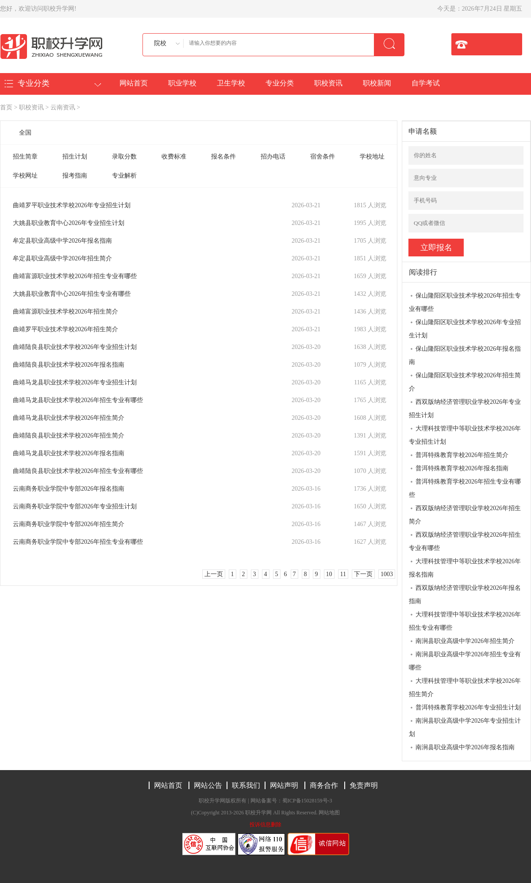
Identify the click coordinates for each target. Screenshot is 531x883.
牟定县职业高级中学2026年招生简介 (62, 258)
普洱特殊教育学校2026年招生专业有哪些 (465, 488)
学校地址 (372, 156)
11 (343, 574)
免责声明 (364, 785)
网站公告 (208, 785)
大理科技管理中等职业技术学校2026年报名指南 (465, 568)
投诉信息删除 (265, 824)
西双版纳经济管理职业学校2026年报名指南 (465, 594)
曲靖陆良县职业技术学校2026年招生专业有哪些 (78, 471)
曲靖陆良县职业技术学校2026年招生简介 (68, 435)
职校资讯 (328, 83)
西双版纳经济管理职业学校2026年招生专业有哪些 (465, 541)
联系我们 (246, 785)
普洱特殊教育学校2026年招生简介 (462, 455)
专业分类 (280, 83)
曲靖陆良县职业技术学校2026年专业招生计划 (75, 347)
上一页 (213, 574)
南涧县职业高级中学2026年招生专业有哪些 (465, 661)
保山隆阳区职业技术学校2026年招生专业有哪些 (465, 302)
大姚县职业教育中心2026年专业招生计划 (68, 223)
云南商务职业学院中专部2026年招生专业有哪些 (78, 541)
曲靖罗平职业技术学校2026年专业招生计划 (72, 205)
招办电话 (273, 156)
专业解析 (124, 175)
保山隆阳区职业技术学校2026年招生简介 (465, 382)
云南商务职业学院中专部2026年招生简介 (68, 524)
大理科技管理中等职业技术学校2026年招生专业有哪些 (465, 621)
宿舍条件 (322, 156)
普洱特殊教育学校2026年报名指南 (462, 468)
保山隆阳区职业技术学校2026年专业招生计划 (465, 329)
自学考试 (426, 83)
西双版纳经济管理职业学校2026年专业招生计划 (465, 408)
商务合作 (324, 785)
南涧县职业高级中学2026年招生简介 (465, 641)
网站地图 (329, 812)
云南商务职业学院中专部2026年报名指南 (68, 488)
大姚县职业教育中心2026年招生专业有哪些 (72, 293)
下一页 (363, 574)
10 (329, 574)
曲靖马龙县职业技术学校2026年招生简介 (68, 417)
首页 (6, 107)
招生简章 (25, 156)
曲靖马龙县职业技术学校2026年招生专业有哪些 (78, 400)
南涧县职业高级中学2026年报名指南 (465, 747)
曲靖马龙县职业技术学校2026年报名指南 (68, 453)
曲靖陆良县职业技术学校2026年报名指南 (68, 364)
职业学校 (182, 83)
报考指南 (74, 175)
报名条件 (223, 156)
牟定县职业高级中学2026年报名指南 (62, 240)
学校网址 (25, 175)
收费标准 (174, 156)
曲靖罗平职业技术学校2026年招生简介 (65, 329)
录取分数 (124, 156)
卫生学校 (231, 83)
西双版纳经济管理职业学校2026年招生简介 (465, 515)
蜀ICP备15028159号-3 (307, 801)
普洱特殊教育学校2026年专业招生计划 (468, 707)
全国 (25, 132)
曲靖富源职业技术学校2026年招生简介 (65, 311)
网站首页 (133, 83)
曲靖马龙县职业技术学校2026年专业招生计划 (75, 382)
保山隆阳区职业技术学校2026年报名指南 (465, 355)
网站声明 (284, 785)
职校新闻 (377, 83)
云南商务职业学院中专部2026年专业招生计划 (75, 506)
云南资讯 (62, 107)
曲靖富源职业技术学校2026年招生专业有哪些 (75, 276)
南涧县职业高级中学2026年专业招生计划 (465, 727)
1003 (387, 574)
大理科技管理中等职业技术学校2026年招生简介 (465, 687)
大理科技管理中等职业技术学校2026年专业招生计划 (465, 435)
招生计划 (74, 156)
